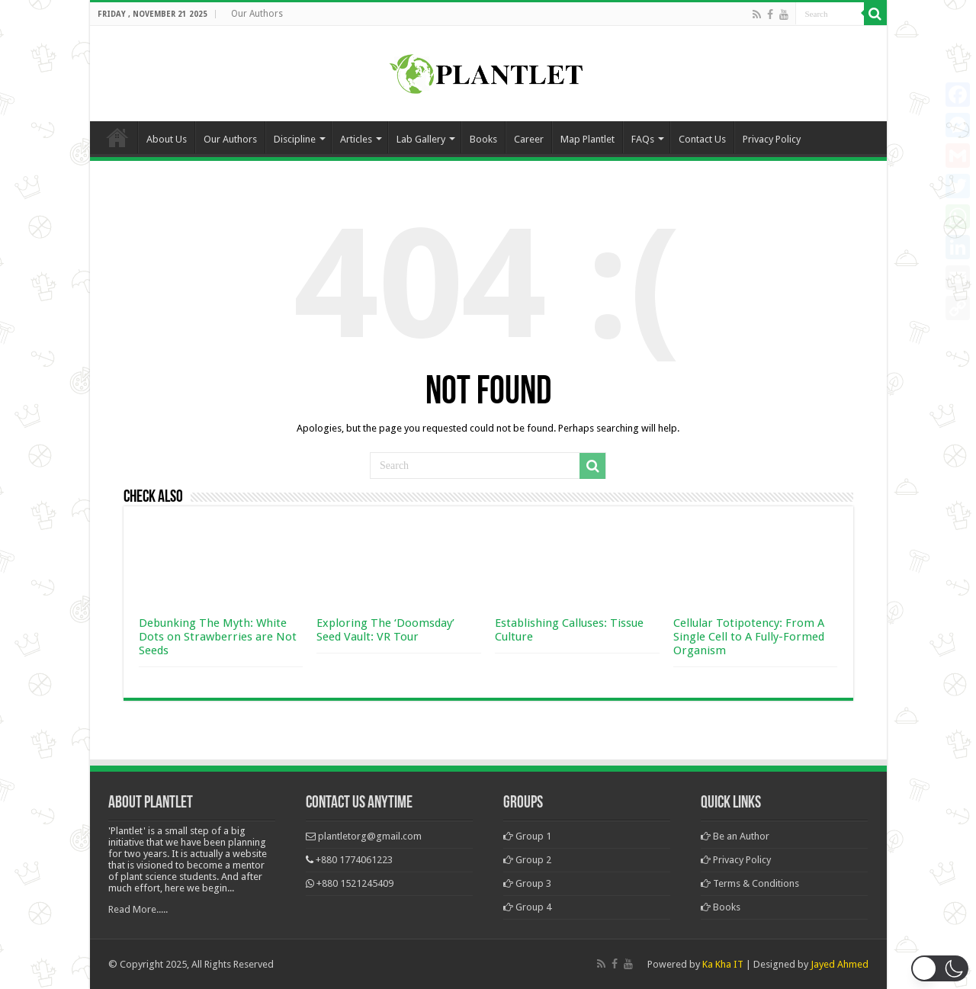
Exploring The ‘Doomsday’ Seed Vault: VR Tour (385, 630)
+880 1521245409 (354, 883)
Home (117, 137)
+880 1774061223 (354, 859)
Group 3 (527, 883)
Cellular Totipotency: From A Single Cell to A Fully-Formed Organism (748, 636)
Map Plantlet (587, 139)
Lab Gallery (420, 139)
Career (529, 139)
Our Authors (257, 13)
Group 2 (527, 859)
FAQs (642, 139)
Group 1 (527, 836)
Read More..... (138, 909)
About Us (166, 139)
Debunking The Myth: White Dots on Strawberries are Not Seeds (218, 636)
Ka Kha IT (722, 964)
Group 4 (527, 907)
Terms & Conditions (750, 883)
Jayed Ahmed (839, 964)
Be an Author (735, 836)
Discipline (295, 139)
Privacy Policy (772, 139)
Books (483, 139)
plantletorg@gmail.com (370, 836)
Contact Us (702, 139)
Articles (356, 139)
